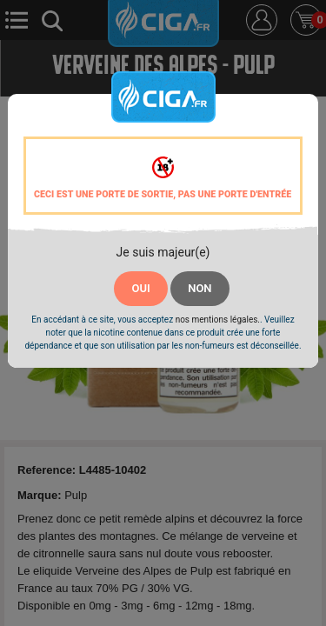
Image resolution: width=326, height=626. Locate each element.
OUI (140, 288)
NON (199, 288)
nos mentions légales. (218, 319)
